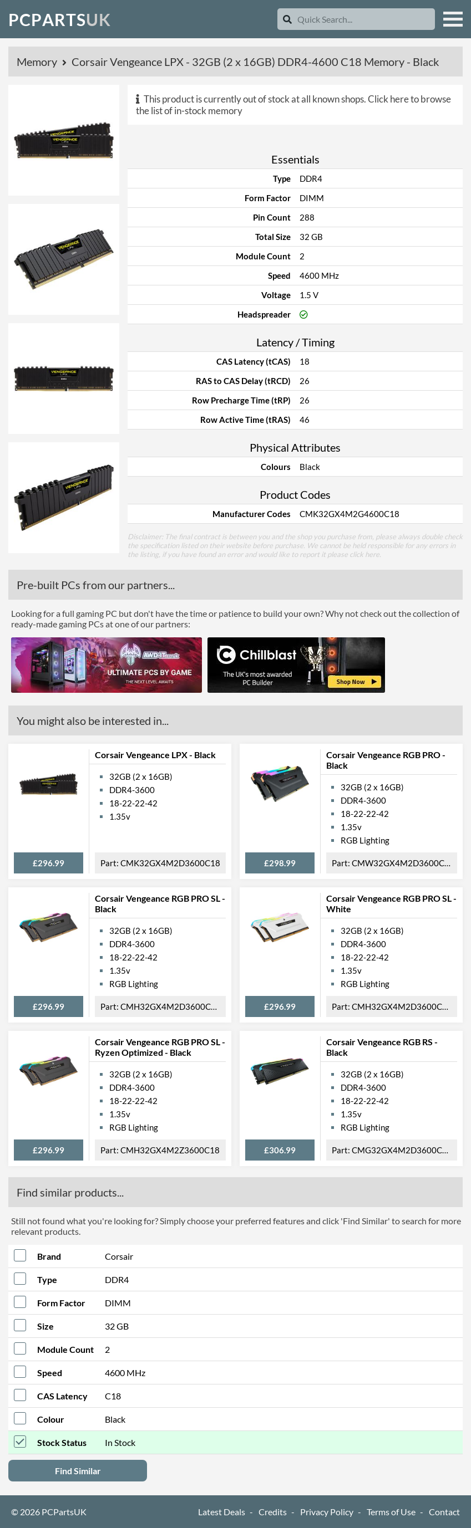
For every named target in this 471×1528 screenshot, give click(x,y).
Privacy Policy (326, 1511)
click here (364, 554)
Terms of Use (391, 1511)
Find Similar (78, 1470)
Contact (444, 1511)
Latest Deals (221, 1511)
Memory (38, 61)
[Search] (287, 19)
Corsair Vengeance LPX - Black (155, 754)
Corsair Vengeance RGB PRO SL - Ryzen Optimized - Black (160, 1046)
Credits (273, 1511)
